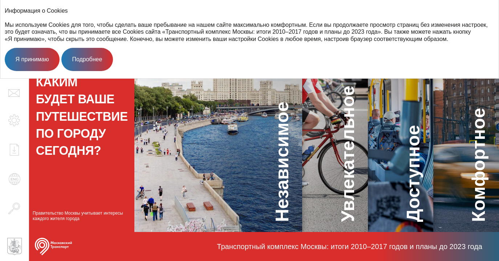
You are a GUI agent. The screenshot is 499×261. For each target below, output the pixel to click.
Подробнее (87, 59)
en (14, 179)
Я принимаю (32, 59)
